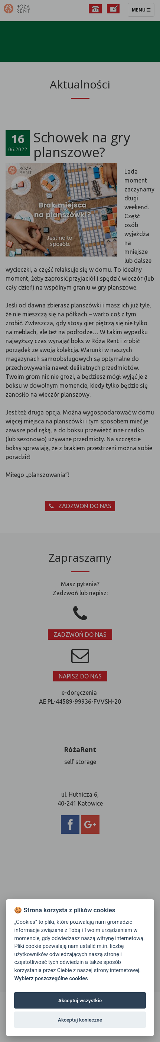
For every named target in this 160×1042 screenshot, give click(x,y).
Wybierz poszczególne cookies (51, 978)
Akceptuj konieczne (80, 1020)
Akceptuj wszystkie (80, 1000)
